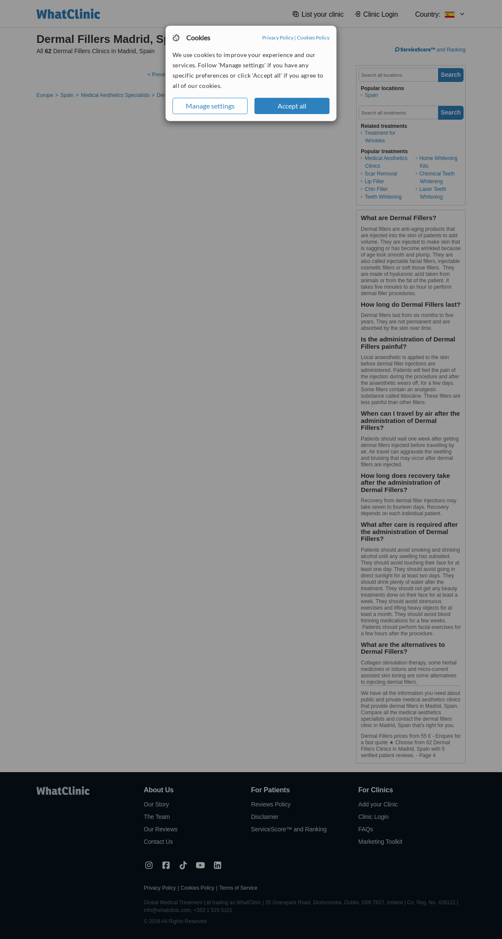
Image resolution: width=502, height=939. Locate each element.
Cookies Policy (313, 37)
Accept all (292, 106)
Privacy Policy (277, 37)
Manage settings (210, 106)
